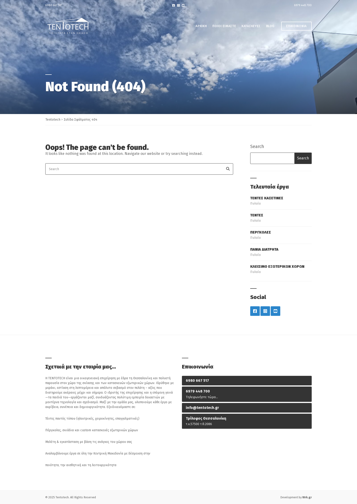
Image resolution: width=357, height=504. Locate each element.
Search (257, 146)
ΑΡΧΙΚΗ (201, 26)
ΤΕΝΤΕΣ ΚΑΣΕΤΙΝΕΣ (266, 198)
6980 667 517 (53, 5)
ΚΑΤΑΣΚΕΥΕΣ (251, 26)
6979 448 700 (303, 5)
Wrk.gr (307, 497)
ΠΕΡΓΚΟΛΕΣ (260, 232)
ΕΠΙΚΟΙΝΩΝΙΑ (296, 26)
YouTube (183, 5)
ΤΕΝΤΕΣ (256, 215)
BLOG (270, 26)
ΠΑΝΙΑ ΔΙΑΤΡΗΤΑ (264, 249)
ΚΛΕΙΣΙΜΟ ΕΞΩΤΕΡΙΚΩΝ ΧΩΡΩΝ (277, 266)
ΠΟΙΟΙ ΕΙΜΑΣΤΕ (224, 26)
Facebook (173, 5)
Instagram (178, 5)
